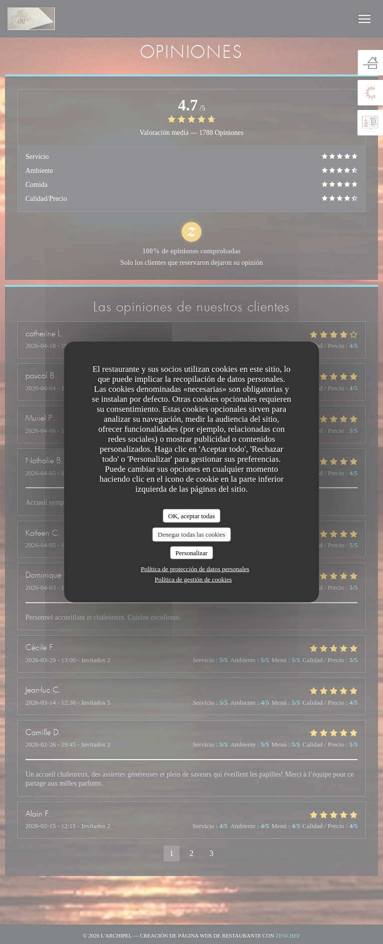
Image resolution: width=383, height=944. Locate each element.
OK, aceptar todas (191, 515)
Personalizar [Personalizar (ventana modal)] (191, 552)
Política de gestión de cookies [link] (193, 579)
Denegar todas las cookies (191, 534)
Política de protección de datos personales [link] (195, 569)
